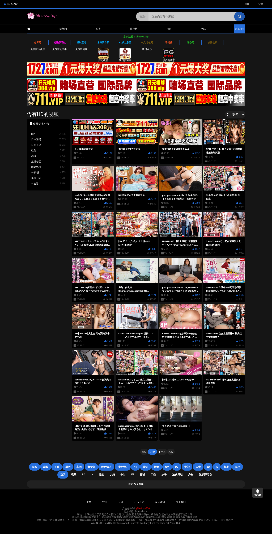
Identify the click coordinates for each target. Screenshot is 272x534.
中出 (123, 474)
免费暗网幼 (81, 49)
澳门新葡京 (125, 55)
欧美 (48, 150)
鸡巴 (237, 466)
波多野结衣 (205, 474)
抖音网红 (122, 466)
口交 (153, 474)
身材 (190, 474)
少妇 (112, 474)
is (217, 466)
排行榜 (133, 28)
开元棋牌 (103, 55)
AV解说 (48, 172)
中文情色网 (147, 42)
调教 (45, 466)
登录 (260, 4)
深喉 (34, 466)
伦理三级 (48, 178)
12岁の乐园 (125, 42)
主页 (88, 502)
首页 (144, 451)
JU (208, 466)
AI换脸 (48, 183)
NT (135, 466)
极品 (226, 466)
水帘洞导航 (103, 42)
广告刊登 (139, 502)
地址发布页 (12, 4)
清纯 (145, 466)
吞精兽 (168, 42)
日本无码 (48, 139)
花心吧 (190, 42)
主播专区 (48, 161)
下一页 (162, 451)
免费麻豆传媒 (37, 49)
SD (83, 474)
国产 (48, 134)
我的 (62, 474)
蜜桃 (142, 474)
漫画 (169, 28)
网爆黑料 (48, 167)
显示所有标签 (136, 484)
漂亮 (156, 466)
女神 (187, 466)
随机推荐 (240, 28)
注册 (247, 4)
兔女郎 (91, 466)
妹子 (164, 474)
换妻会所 (212, 42)
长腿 (56, 466)
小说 (203, 28)
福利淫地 (81, 42)
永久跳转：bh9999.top (136, 36)
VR (132, 474)
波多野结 (177, 474)
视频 (73, 474)
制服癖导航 (59, 42)
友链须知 (160, 502)
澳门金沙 (147, 49)
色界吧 (37, 42)
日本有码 (48, 145)
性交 (101, 474)
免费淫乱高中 (59, 49)
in (92, 474)
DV (176, 466)
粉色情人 (106, 466)
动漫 (48, 156)
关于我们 (181, 502)
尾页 (170, 451)
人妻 (198, 466)
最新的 (63, 28)
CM (167, 466)
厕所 (67, 466)
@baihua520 (143, 508)
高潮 (79, 466)
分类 (98, 28)
